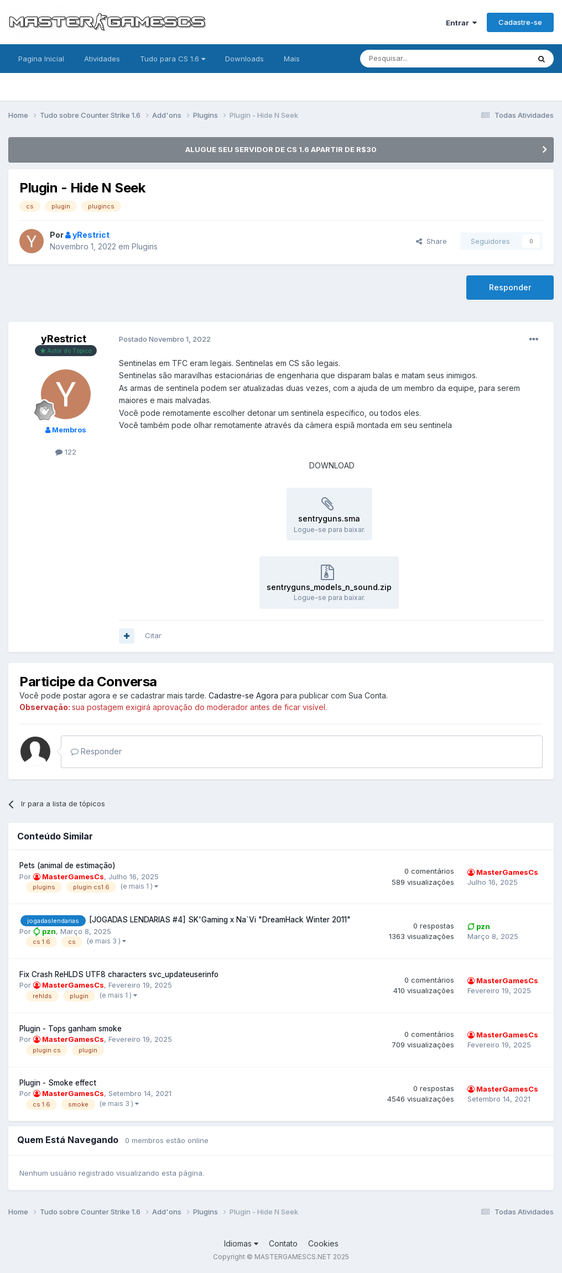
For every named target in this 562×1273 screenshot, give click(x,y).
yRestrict (63, 339)
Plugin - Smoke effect (57, 1082)
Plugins (145, 246)
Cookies (323, 1243)
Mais (292, 58)
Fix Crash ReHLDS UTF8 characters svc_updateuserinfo (118, 974)
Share (431, 241)
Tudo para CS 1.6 (172, 58)
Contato (283, 1243)
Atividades (102, 58)
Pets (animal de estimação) (67, 865)
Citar (153, 635)
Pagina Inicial (41, 58)
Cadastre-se (520, 22)
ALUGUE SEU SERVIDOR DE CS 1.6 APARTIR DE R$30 (281, 149)
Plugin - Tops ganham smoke (70, 1028)
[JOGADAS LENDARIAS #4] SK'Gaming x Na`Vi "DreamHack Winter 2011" (220, 919)
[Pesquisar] (414, 58)
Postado (165, 339)
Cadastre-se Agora (243, 695)
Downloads (244, 58)
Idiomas (241, 1243)
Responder (510, 287)
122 (65, 451)
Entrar (461, 22)
